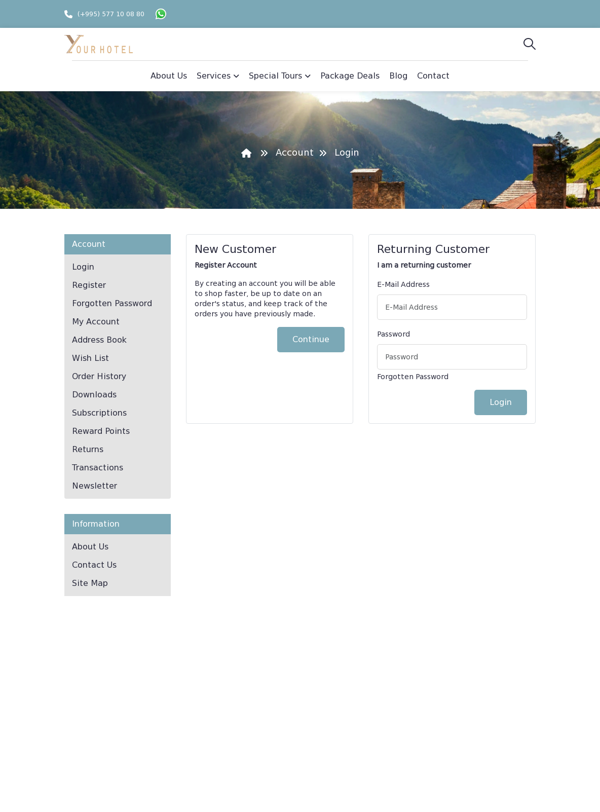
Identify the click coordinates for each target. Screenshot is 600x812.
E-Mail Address (403, 284)
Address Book (99, 340)
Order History (99, 376)
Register (89, 285)
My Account (96, 321)
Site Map (90, 583)
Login (346, 152)
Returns (87, 449)
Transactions (97, 467)
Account (295, 152)
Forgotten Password (112, 303)
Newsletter (94, 486)
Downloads (94, 394)
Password (393, 334)
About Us (90, 546)
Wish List (90, 358)
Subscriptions (99, 413)
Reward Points (101, 431)
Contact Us (94, 565)
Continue (310, 339)
